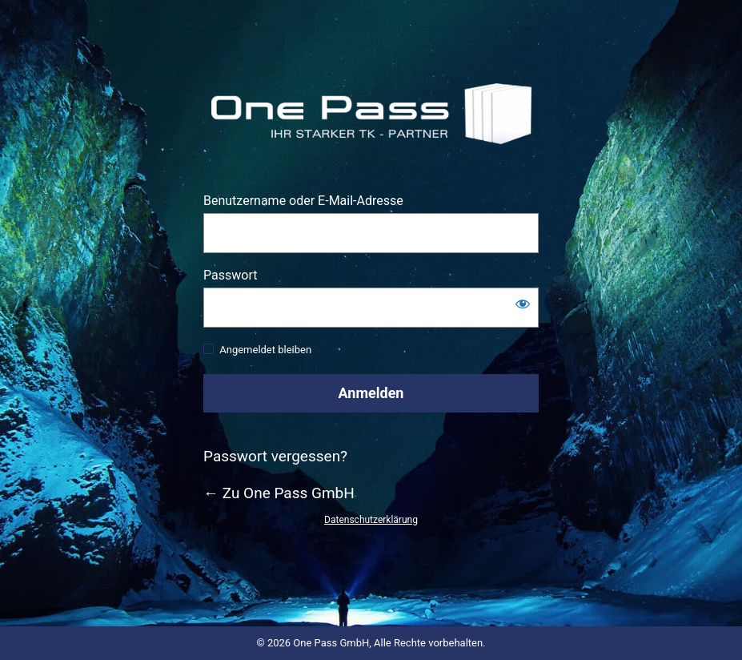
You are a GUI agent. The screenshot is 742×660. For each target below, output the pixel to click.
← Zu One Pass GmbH (279, 493)
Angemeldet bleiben (265, 350)
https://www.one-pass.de (371, 113)
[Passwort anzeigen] (523, 304)
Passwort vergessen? (275, 456)
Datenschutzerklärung (371, 519)
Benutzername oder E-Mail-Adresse (303, 200)
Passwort (230, 275)
